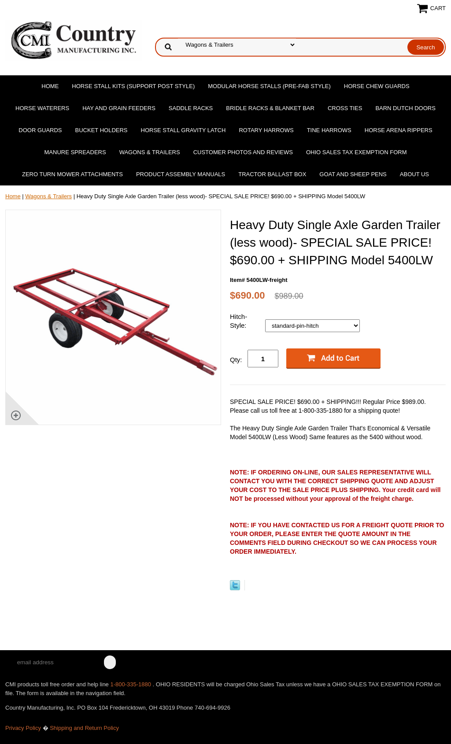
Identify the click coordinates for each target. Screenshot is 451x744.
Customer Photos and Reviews (243, 152)
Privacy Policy (23, 728)
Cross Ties (345, 108)
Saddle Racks (191, 108)
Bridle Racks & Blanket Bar (270, 108)
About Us (414, 174)
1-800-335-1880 (131, 684)
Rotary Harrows (266, 130)
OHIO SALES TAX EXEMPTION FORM (356, 152)
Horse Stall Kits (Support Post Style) (133, 86)
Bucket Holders (101, 130)
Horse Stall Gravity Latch (183, 130)
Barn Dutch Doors (405, 108)
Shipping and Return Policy (84, 728)
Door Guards (40, 130)
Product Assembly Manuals (180, 174)
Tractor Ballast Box (272, 174)
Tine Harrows (329, 130)
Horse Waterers (42, 108)
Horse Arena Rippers (399, 130)
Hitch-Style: (239, 321)
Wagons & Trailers (149, 152)
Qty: (236, 359)
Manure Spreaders (75, 152)
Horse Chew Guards (377, 86)
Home (50, 86)
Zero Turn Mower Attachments (72, 174)
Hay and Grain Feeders (118, 108)
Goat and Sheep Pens (352, 174)
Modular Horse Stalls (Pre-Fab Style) (269, 86)
